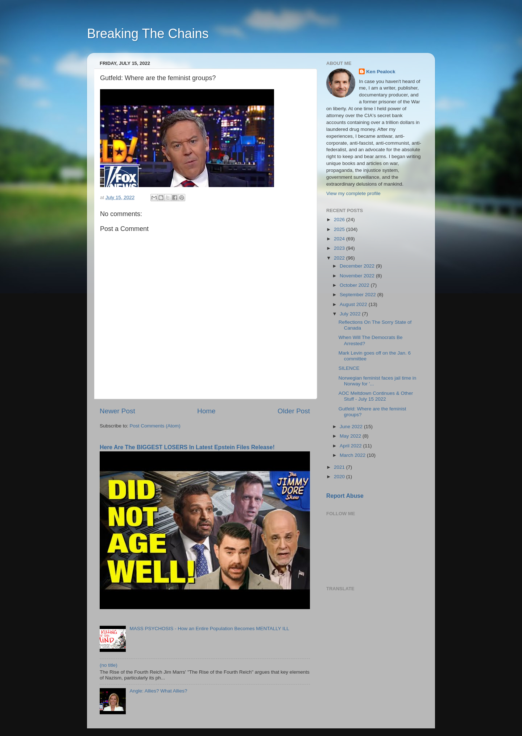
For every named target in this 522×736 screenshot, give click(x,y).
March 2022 (353, 455)
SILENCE (349, 368)
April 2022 (351, 445)
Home (206, 411)
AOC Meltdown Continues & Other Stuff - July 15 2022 (376, 396)
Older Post (294, 411)
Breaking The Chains (148, 33)
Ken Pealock (380, 71)
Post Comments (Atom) (155, 426)
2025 (340, 229)
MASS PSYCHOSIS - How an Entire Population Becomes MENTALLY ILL (209, 628)
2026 (340, 219)
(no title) (108, 665)
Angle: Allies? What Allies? (158, 691)
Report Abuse (345, 496)
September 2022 (358, 294)
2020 (340, 476)
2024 (340, 238)
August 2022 (354, 304)
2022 (340, 258)
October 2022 (355, 285)
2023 (340, 248)
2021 (340, 467)
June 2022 (352, 426)
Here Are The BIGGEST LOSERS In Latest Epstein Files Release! (187, 447)
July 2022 (351, 314)
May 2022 (351, 436)
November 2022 (358, 275)
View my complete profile (353, 193)
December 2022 (358, 266)
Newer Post (117, 411)
